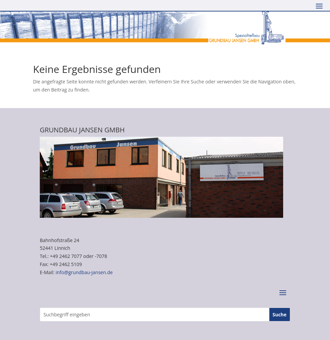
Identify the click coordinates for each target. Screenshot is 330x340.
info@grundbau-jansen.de (84, 272)
